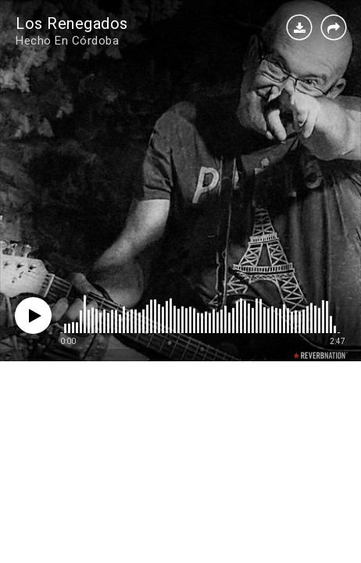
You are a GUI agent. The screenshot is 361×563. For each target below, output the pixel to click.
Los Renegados (72, 23)
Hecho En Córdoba (67, 41)
